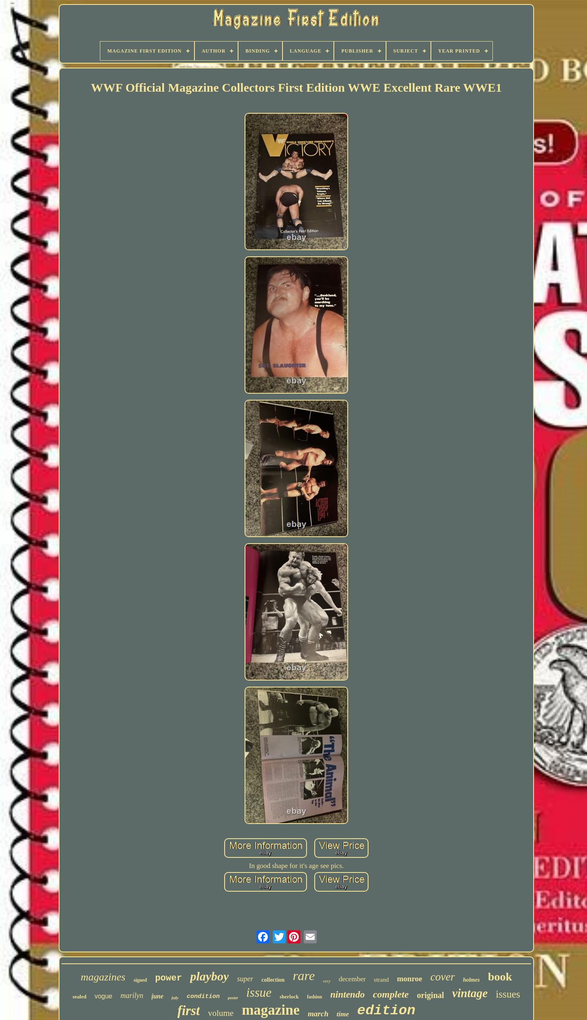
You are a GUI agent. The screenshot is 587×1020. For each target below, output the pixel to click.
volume (221, 1013)
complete (391, 994)
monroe (409, 978)
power (168, 978)
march (318, 1013)
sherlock (289, 997)
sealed (79, 997)
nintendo (347, 994)
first (188, 1010)
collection (273, 980)
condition (203, 996)
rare (304, 975)
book (500, 976)
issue (258, 992)
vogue (104, 996)
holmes (471, 980)
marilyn (132, 995)
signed (140, 980)
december (352, 979)
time (343, 1014)
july (175, 997)
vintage (470, 993)
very (327, 980)
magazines (103, 977)
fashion (314, 997)
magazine (271, 1010)
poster (233, 998)
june (157, 996)
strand (381, 979)
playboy (209, 976)
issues (508, 994)
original (430, 995)
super (245, 979)
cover (442, 977)
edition (386, 1010)
